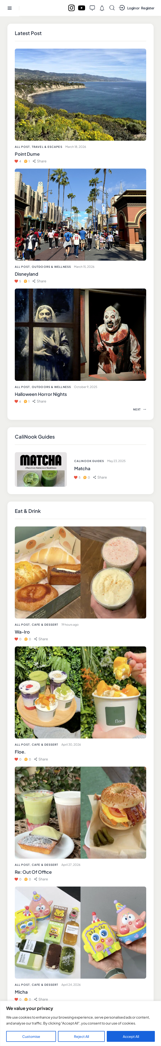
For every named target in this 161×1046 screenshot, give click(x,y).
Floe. (20, 752)
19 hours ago (70, 624)
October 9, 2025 (85, 387)
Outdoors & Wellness (51, 266)
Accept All (131, 1036)
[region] (80, 1023)
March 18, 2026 (75, 147)
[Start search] (112, 7)
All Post (22, 624)
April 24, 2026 (71, 985)
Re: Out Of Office (33, 872)
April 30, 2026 (71, 744)
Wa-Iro (22, 632)
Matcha (82, 468)
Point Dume (27, 154)
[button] (41, 639)
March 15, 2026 (84, 267)
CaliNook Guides (89, 461)
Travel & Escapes (47, 146)
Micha (21, 992)
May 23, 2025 (116, 461)
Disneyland (26, 274)
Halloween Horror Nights (41, 394)
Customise (31, 1036)
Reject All (81, 1036)
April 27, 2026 (70, 865)
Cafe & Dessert (45, 624)
